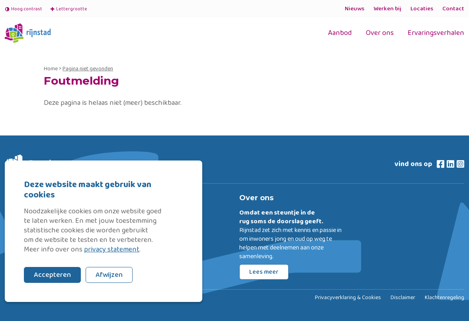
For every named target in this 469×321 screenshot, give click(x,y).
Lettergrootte (68, 9)
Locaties (421, 9)
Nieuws (354, 9)
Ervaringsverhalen (436, 33)
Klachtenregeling (444, 298)
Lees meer (264, 272)
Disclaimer (403, 298)
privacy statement (111, 249)
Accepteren (52, 274)
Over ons (380, 33)
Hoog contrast (23, 9)
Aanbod (340, 33)
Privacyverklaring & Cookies (348, 298)
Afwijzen (109, 274)
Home (51, 68)
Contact (453, 9)
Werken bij (387, 9)
